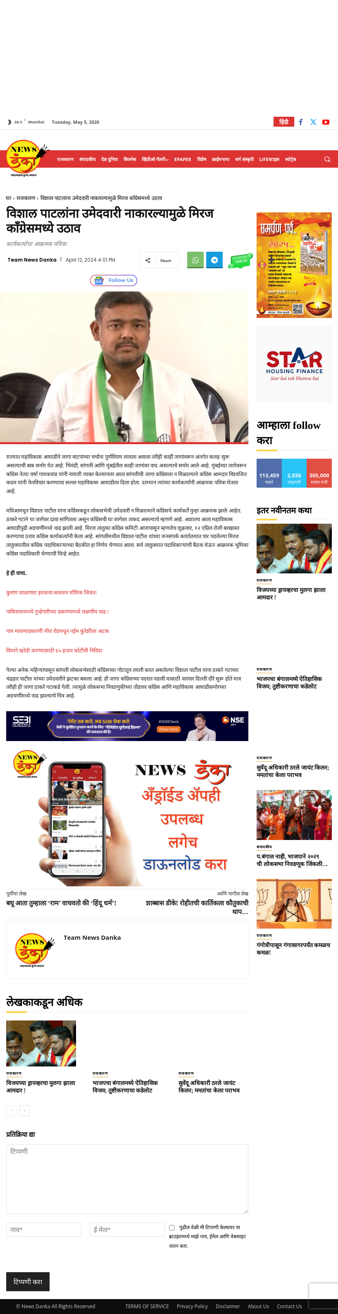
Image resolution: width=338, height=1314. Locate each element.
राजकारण (26, 198)
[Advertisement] (169, 58)
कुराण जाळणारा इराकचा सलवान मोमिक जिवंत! (51, 593)
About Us (258, 1306)
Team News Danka (32, 260)
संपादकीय (264, 847)
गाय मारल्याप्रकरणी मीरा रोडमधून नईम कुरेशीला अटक (57, 631)
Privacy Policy (192, 1306)
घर (8, 198)
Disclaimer (228, 1306)
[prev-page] (11, 1110)
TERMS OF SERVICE (147, 1306)
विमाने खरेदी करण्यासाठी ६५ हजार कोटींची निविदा (54, 650)
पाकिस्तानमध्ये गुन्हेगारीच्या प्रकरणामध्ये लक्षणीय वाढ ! (57, 612)
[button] (327, 159)
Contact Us (289, 1306)
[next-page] (24, 1110)
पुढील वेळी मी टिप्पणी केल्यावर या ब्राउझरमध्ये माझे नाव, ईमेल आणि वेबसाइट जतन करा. (207, 1237)
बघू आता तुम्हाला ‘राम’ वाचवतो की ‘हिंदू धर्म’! (61, 903)
